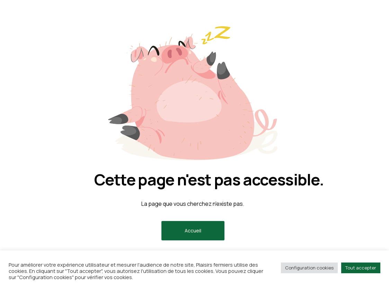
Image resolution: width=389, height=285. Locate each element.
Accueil (193, 230)
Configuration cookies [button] (309, 268)
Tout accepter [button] (360, 268)
